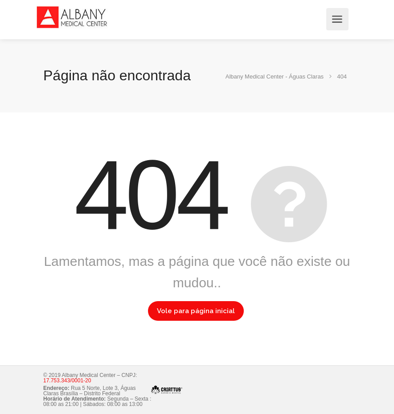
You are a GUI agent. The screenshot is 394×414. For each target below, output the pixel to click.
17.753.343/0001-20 (67, 380)
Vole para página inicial (196, 311)
